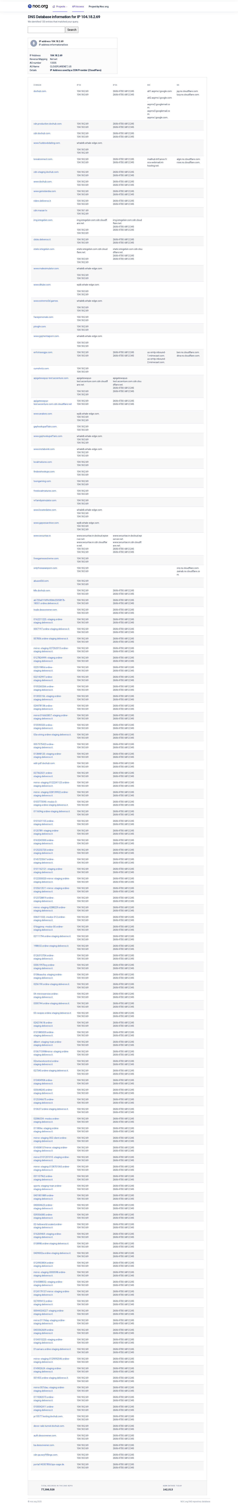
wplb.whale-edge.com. (88, 284)
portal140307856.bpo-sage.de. (49, 1464)
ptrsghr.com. (40, 326)
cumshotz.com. (41, 368)
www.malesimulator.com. (46, 268)
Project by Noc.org (99, 6)
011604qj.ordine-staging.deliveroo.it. (52, 811)
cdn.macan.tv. (41, 210)
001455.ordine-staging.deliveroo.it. (51, 1378)
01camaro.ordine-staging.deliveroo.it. (52, 1349)
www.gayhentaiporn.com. (46, 336)
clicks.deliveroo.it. (42, 239)
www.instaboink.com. (44, 449)
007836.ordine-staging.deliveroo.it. (51, 638)
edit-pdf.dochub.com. (44, 763)
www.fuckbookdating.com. (47, 143)
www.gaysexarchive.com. (46, 523)
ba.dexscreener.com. (44, 1445)
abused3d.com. (41, 581)
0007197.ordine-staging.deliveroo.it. (52, 629)
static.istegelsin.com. (44, 249)
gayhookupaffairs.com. (45, 426)
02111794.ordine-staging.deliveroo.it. (52, 936)
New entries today (172, 1486)
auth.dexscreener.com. (45, 1435)
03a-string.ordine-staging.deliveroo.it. (52, 734)
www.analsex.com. (43, 413)
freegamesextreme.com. (46, 558)
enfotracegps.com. (43, 352)
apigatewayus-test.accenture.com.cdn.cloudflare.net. (92, 381)
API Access (78, 6)
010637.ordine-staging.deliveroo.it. (51, 1109)
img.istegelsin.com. (43, 220)
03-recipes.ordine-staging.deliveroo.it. (52, 1013)
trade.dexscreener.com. (45, 609)
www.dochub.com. (43, 181)
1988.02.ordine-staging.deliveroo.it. (51, 946)
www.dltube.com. (42, 284)
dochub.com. (40, 91)
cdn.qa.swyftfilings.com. (46, 1455)
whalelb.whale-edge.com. (90, 143)
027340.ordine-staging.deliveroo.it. (51, 1070)
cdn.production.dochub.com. (48, 123)
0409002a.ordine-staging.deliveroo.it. (52, 1253)
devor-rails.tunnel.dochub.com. (49, 1426)
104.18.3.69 (82, 94)
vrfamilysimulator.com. (45, 500)
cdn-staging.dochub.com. (46, 172)
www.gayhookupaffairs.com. (48, 436)
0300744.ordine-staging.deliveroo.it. (52, 1003)
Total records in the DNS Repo (57, 1486)
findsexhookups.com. (44, 471)
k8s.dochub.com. (42, 590)
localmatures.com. (43, 462)
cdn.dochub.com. (42, 133)
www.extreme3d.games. (46, 301)
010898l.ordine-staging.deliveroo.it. (51, 1243)
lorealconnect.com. (43, 159)
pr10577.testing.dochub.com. (48, 1416)
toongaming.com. (42, 481)
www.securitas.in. (42, 535)
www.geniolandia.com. (45, 191)
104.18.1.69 (82, 210)
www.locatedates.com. (45, 510)
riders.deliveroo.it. (42, 201)
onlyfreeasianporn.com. (46, 568)
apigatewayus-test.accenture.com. (51, 378)
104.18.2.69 (82, 91)
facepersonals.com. (44, 317)
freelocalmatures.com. (45, 491)
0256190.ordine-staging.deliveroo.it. (52, 984)
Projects (59, 6)
